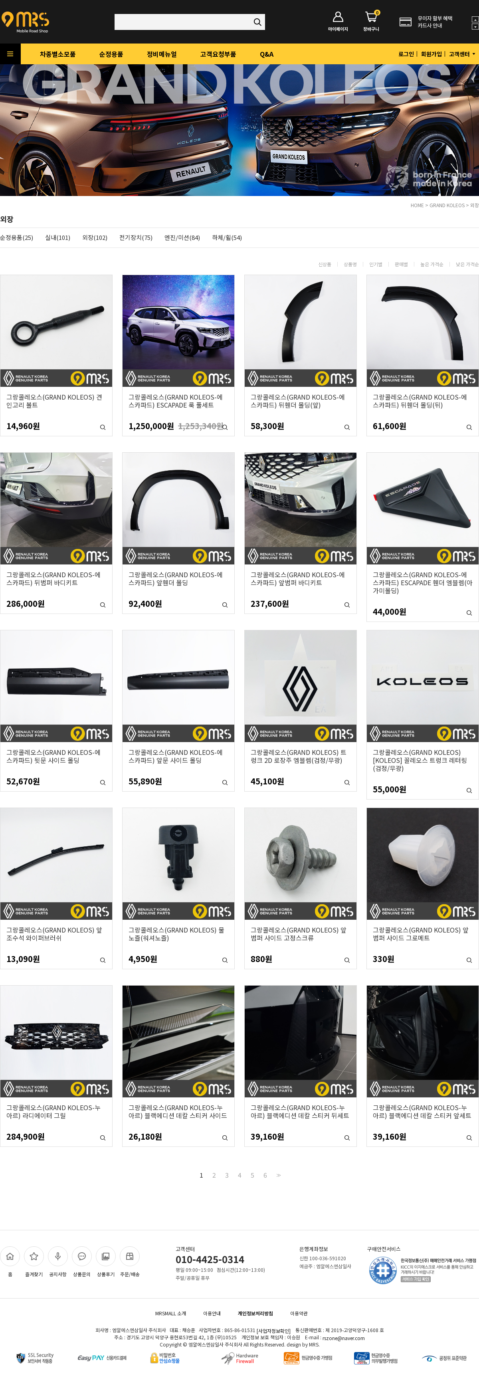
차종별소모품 (58, 54)
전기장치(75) (135, 238)
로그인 (406, 54)
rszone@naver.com (344, 1338)
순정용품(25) (16, 238)
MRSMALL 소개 (170, 1313)
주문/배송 (130, 1261)
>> (277, 1175)
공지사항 (58, 1261)
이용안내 (212, 1313)
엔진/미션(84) (182, 238)
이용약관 (299, 1313)
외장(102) (94, 238)
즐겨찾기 (34, 1261)
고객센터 (463, 54)
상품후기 (106, 1261)
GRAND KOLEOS (447, 205)
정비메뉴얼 (162, 54)
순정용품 (111, 54)
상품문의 (82, 1261)
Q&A (266, 54)
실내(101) (57, 238)
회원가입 (431, 54)
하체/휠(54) (227, 238)
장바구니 (371, 22)
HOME (417, 205)
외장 (474, 205)
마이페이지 (338, 22)
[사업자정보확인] (274, 1330)
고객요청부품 (218, 54)
